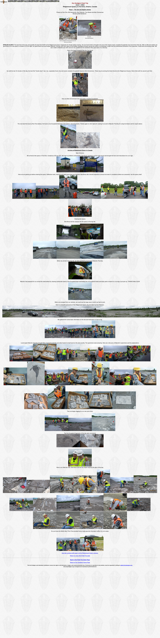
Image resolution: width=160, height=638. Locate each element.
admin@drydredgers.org (126, 565)
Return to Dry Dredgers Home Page (80, 562)
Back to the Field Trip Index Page (80, 560)
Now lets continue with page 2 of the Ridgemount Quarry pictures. (80, 553)
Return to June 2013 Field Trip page (80, 555)
